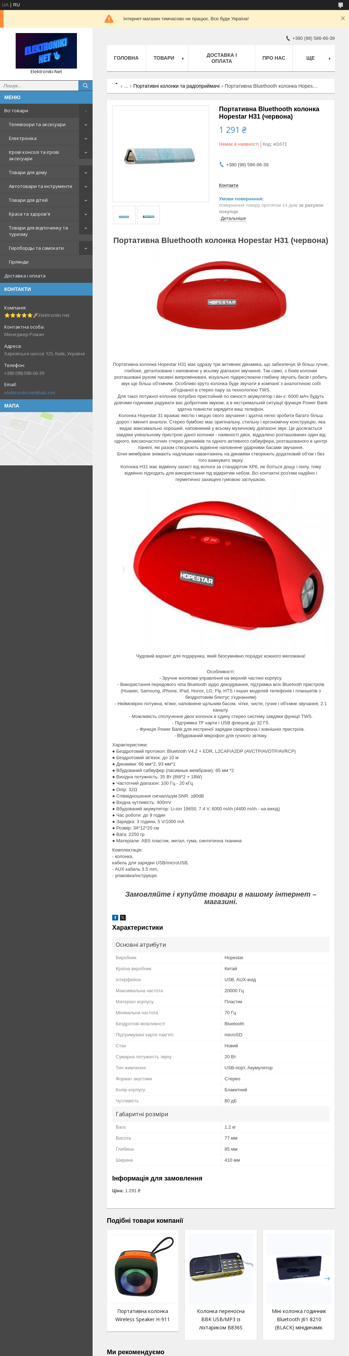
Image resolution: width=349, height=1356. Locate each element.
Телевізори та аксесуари (37, 124)
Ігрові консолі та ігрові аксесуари (34, 155)
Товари (163, 58)
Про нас (273, 58)
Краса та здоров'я (29, 214)
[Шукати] (85, 85)
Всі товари (16, 110)
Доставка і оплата (25, 275)
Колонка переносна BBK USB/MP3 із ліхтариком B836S (221, 1319)
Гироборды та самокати (36, 248)
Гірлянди (18, 262)
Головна (126, 58)
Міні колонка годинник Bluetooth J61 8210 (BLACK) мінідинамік (299, 1319)
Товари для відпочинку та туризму (38, 231)
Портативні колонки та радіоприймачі (177, 86)
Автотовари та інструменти (40, 186)
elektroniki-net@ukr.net (29, 392)
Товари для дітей (28, 200)
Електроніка (23, 138)
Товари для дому (28, 172)
